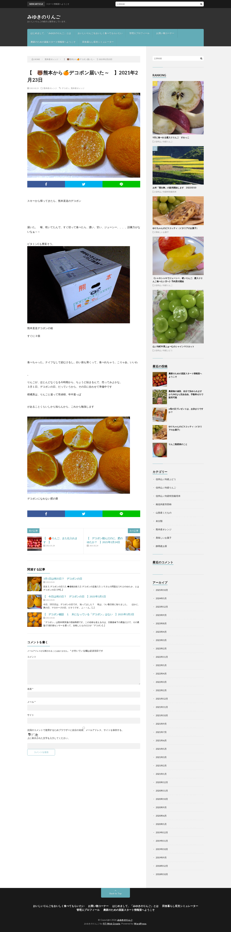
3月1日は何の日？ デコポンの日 (62, 578)
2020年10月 (162, 799)
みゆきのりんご (43, 16)
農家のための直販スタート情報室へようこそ (53, 42)
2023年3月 (161, 640)
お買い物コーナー (165, 33)
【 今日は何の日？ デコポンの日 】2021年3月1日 (74, 596)
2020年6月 (161, 815)
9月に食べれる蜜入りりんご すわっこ (171, 137)
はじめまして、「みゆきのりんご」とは (50, 33)
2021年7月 (161, 732)
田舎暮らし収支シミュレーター (98, 42)
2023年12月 (162, 606)
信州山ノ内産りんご (164, 141)
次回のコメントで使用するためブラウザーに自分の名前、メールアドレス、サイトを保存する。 (75, 730)
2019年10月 (162, 849)
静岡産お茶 (161, 546)
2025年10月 (162, 590)
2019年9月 (161, 857)
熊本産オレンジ (50, 88)
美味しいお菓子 (162, 232)
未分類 (159, 521)
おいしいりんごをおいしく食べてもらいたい (100, 33)
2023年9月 (161, 615)
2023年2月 (161, 648)
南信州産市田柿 (163, 504)
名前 (30, 689)
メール (31, 702)
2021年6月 (161, 740)
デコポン (65, 88)
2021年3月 (161, 757)
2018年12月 (162, 865)
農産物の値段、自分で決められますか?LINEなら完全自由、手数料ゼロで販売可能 (186, 394)
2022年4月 (161, 673)
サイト (30, 715)
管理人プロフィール (139, 33)
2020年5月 (161, 824)
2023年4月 (161, 631)
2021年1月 (161, 774)
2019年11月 (162, 840)
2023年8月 (161, 623)
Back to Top (116, 893)
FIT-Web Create (111, 923)
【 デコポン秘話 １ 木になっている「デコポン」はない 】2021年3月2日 (88, 614)
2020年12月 (162, 782)
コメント (31, 657)
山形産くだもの (163, 512)
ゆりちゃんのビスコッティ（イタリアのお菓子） (175, 228)
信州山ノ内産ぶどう (164, 350)
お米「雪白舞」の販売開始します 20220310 (174, 187)
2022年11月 (162, 656)
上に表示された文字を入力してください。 (48, 738)
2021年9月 (161, 723)
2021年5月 (161, 748)
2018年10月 (162, 874)
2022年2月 (161, 690)
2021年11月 (162, 707)
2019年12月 (162, 832)
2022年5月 (161, 665)
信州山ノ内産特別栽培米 (165, 192)
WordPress (140, 923)
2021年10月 (162, 715)
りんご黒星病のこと (178, 444)
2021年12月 (162, 698)
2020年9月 (161, 807)
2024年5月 (161, 598)
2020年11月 (162, 790)
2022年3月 (161, 682)
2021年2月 (161, 765)
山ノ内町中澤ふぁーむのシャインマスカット (173, 346)
